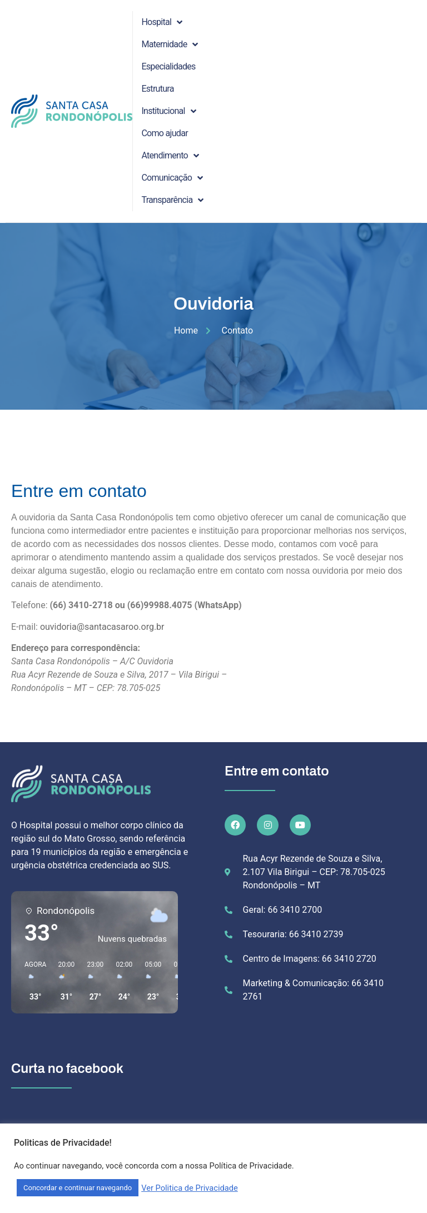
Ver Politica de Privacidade (189, 1188)
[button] (31, 981)
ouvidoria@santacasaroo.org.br (102, 627)
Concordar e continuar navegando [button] (77, 1188)
